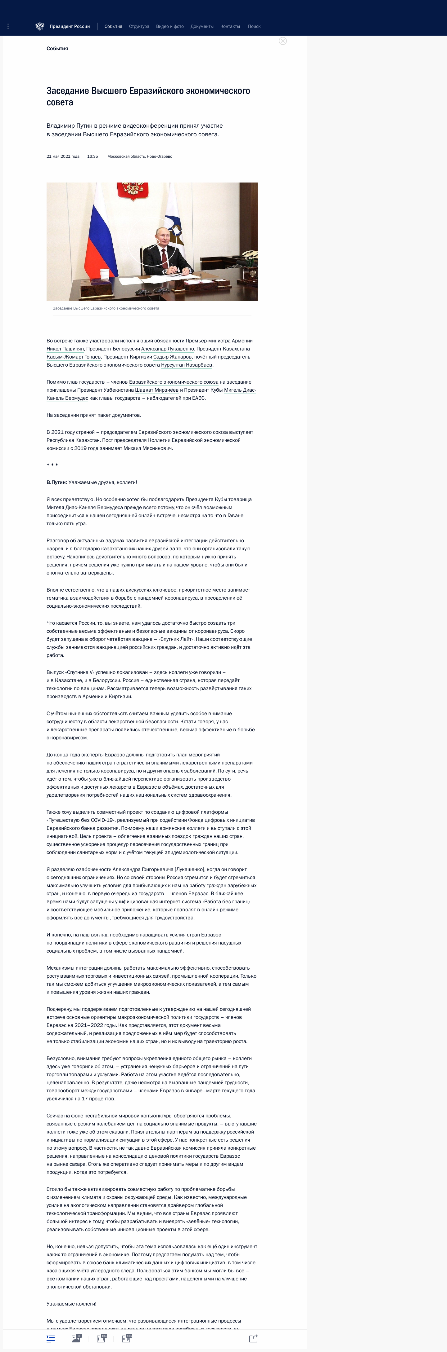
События (57, 48)
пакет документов (118, 415)
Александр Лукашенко (167, 348)
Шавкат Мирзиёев (157, 390)
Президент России (70, 9)
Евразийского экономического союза (174, 381)
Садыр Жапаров (172, 356)
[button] (10, 9)
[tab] (50, 1339)
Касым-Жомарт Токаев (74, 356)
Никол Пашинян (65, 348)
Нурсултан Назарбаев (186, 364)
